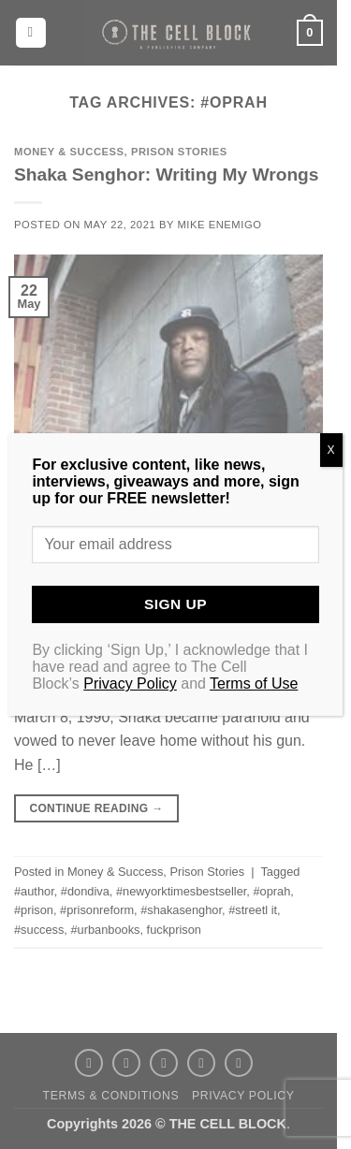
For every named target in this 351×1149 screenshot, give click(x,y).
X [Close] (331, 450)
